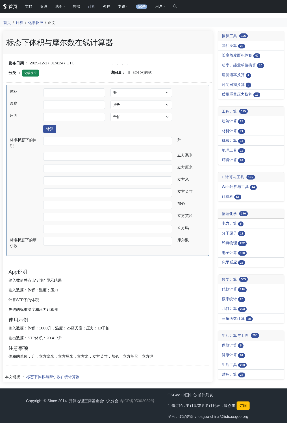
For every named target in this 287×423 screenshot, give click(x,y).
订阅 (243, 406)
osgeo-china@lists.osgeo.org (223, 416)
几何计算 (234, 308)
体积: (14, 91)
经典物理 (234, 243)
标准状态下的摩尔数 (23, 243)
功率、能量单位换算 (243, 65)
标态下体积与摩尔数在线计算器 (53, 377)
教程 (106, 6)
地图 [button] (58, 6)
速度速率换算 (236, 75)
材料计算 (233, 131)
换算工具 (235, 35)
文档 (28, 6)
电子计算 (234, 253)
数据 (76, 6)
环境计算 (233, 160)
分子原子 (233, 233)
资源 (43, 6)
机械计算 (233, 140)
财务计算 (233, 374)
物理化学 (235, 213)
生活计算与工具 (240, 335)
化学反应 (35, 22)
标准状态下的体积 (23, 143)
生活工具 (234, 365)
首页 (10, 6)
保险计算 (233, 345)
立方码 (183, 228)
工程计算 (235, 111)
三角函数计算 (237, 318)
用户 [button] (158, 6)
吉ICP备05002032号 (137, 401)
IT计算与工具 (238, 177)
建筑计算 (233, 121)
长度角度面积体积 (241, 55)
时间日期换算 (236, 85)
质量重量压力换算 (241, 94)
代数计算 (234, 289)
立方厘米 (185, 167)
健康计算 (233, 355)
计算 (91, 6)
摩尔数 (183, 240)
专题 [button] (121, 6)
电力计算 (233, 223)
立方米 (183, 179)
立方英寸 (185, 191)
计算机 (231, 196)
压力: (14, 115)
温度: (14, 103)
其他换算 (233, 45)
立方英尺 (185, 215)
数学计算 (235, 279)
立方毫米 (185, 155)
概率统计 (233, 299)
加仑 (181, 203)
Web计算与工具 (239, 187)
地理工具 (233, 150)
